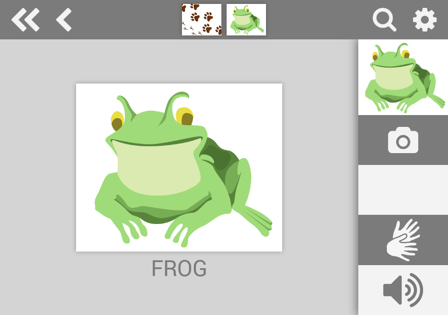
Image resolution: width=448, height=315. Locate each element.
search (384, 20)
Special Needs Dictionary (25, 20)
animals (63, 20)
